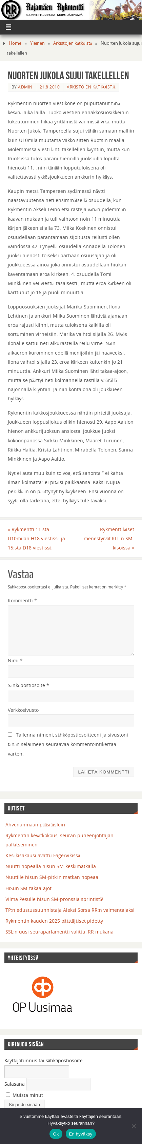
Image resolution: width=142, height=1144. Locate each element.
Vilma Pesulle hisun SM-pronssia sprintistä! (54, 899)
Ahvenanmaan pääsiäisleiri (35, 824)
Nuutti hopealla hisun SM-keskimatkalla (50, 866)
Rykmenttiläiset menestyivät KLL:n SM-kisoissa (109, 538)
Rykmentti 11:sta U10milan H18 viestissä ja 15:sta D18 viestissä (36, 538)
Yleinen (37, 43)
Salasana (14, 1084)
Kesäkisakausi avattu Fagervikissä (42, 855)
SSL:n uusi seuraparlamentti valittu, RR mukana (59, 931)
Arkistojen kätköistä (72, 43)
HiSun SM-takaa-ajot (28, 888)
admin (25, 87)
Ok (56, 1134)
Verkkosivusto (23, 710)
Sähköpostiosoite (28, 685)
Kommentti (22, 600)
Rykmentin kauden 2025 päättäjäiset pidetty (54, 921)
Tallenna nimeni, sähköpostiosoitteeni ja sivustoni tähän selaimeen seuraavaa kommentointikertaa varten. (68, 744)
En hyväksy (81, 1134)
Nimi (15, 660)
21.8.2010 (50, 87)
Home (15, 43)
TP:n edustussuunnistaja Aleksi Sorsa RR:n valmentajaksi (70, 910)
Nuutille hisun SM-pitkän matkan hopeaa (51, 877)
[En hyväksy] (133, 1126)
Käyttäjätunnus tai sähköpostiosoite (43, 1060)
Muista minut (24, 1095)
